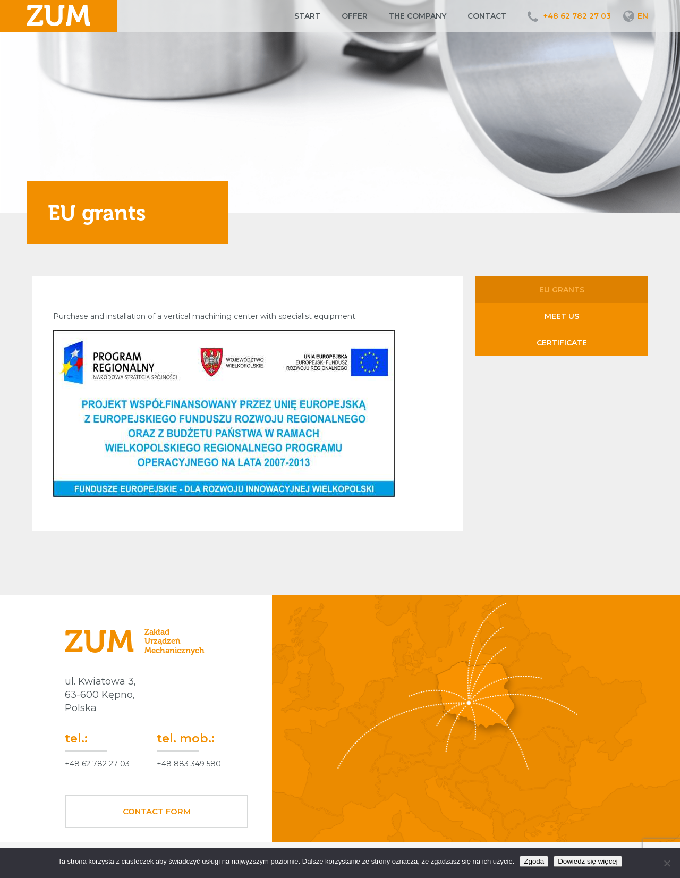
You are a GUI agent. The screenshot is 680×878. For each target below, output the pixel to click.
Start (307, 16)
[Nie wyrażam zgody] (666, 863)
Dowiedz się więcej (588, 861)
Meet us (562, 316)
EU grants (561, 289)
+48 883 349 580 (189, 763)
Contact (487, 16)
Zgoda (534, 861)
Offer (355, 16)
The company (417, 16)
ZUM (59, 16)
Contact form (157, 811)
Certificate (562, 343)
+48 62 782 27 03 (577, 16)
